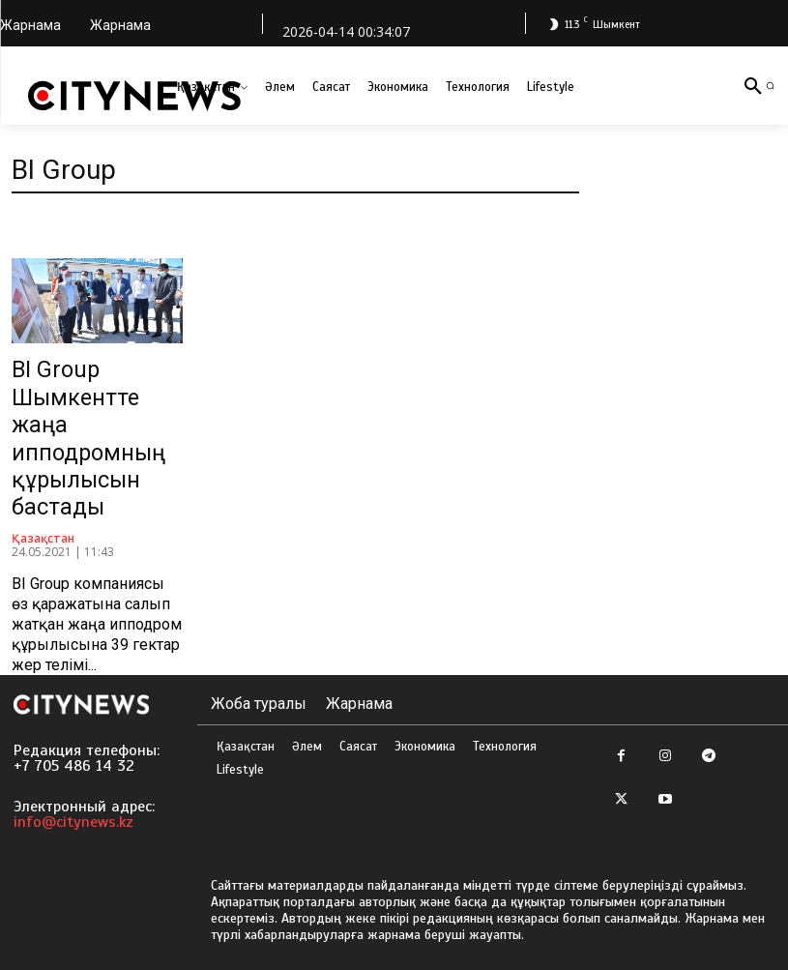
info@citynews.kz (73, 810)
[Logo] (134, 95)
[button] (770, 85)
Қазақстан (43, 527)
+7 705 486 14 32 (74, 754)
